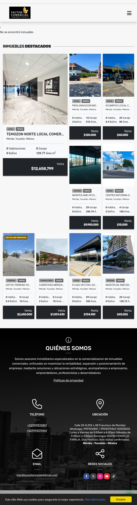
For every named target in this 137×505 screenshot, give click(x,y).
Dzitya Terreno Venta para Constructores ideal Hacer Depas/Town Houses (19, 284)
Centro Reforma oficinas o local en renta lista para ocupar (118, 195)
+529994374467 (37, 430)
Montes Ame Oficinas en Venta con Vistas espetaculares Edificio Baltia (85, 195)
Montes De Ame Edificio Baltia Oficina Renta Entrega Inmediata (118, 284)
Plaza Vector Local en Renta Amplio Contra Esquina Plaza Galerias (85, 284)
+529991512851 (37, 425)
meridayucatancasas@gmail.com (37, 475)
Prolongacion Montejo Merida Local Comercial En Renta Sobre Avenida (85, 105)
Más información (95, 500)
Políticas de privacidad (68, 380)
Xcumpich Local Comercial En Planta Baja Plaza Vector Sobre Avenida (118, 105)
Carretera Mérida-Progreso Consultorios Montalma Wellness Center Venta (52, 284)
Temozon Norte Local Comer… (35, 134)
